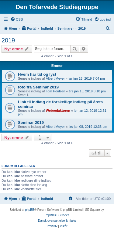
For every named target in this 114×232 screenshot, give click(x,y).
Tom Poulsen (55, 91)
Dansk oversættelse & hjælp (57, 220)
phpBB (29, 209)
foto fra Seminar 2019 (38, 87)
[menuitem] (16, 19)
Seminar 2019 (31, 122)
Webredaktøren (58, 110)
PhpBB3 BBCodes (57, 215)
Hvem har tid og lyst (37, 74)
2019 (8, 40)
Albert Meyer (55, 78)
